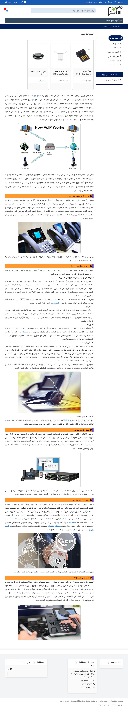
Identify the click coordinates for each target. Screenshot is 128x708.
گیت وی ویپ (114, 52)
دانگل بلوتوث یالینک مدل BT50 (83, 73)
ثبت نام (8, 2)
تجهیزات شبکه (114, 60)
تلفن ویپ (55, 303)
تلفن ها (116, 43)
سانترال (117, 48)
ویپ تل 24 (118, 2)
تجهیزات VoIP (69, 420)
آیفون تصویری (114, 65)
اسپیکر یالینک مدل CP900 (38, 73)
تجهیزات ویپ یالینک (111, 79)
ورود (15, 2)
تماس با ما (98, 2)
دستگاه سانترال (54, 526)
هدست (24, 332)
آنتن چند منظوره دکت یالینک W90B (60, 73)
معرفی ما (108, 2)
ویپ (33, 95)
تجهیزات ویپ (107, 26)
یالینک (84, 80)
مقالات (89, 2)
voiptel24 (72, 522)
